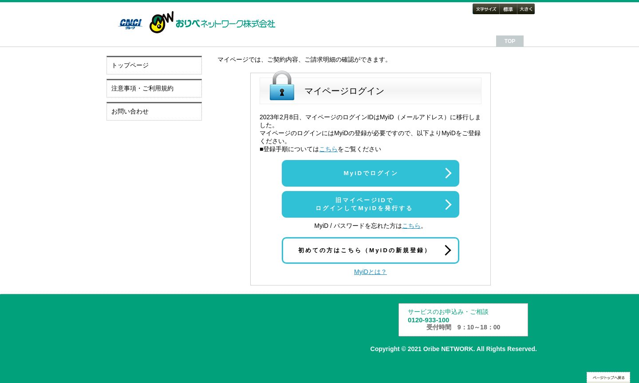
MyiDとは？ (370, 271)
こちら (328, 148)
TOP (510, 41)
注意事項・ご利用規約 (142, 88)
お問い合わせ (130, 111)
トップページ (130, 65)
